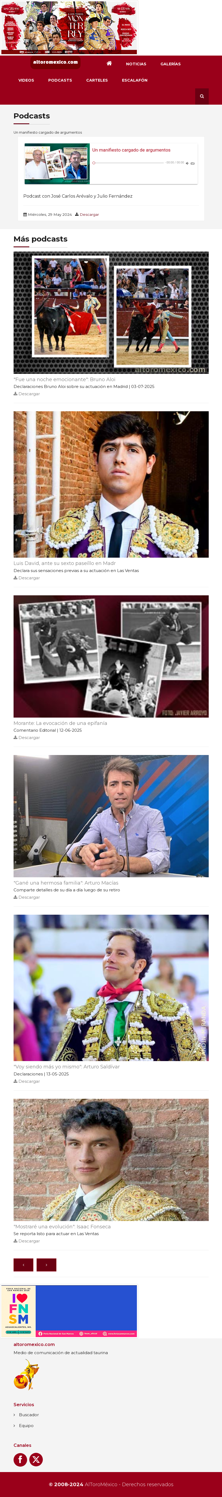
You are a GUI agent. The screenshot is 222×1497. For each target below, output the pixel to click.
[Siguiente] (46, 1264)
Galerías (170, 64)
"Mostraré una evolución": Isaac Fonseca (62, 1227)
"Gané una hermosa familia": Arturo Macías (66, 883)
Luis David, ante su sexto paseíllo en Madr (65, 563)
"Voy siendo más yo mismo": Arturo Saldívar (67, 1067)
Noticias (136, 64)
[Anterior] (23, 1264)
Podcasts (60, 80)
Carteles (97, 80)
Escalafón (134, 80)
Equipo (26, 1425)
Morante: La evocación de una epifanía (60, 723)
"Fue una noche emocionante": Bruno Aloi (64, 380)
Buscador (29, 1414)
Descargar (89, 214)
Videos (26, 80)
